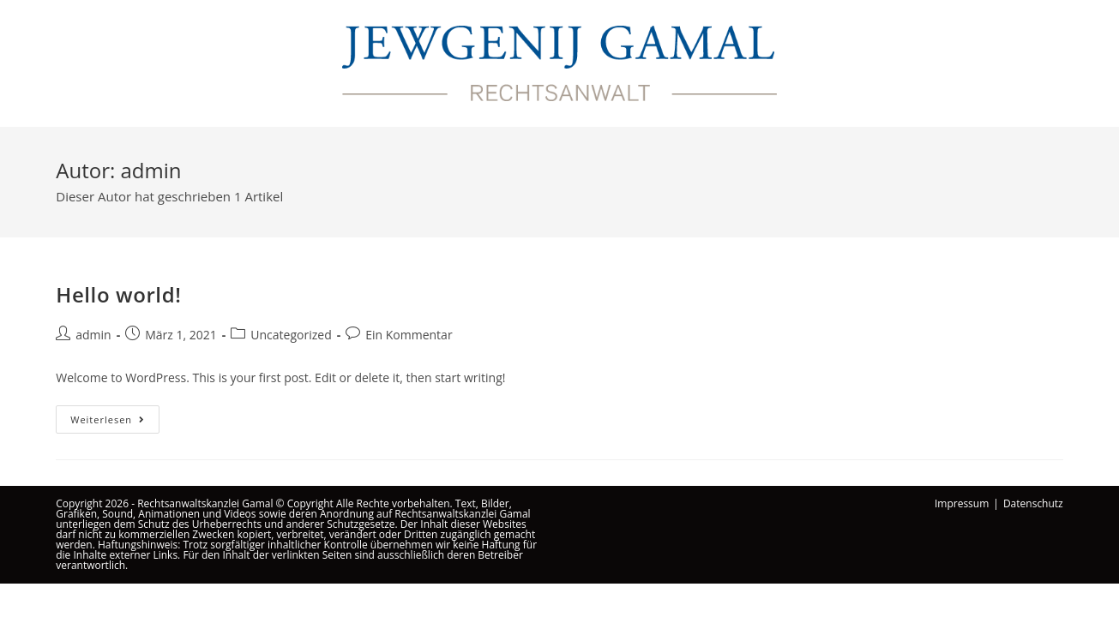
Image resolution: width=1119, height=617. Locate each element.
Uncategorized (290, 334)
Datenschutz (1033, 503)
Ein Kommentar (408, 334)
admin (93, 334)
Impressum (962, 503)
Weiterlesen (114, 422)
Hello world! (118, 294)
